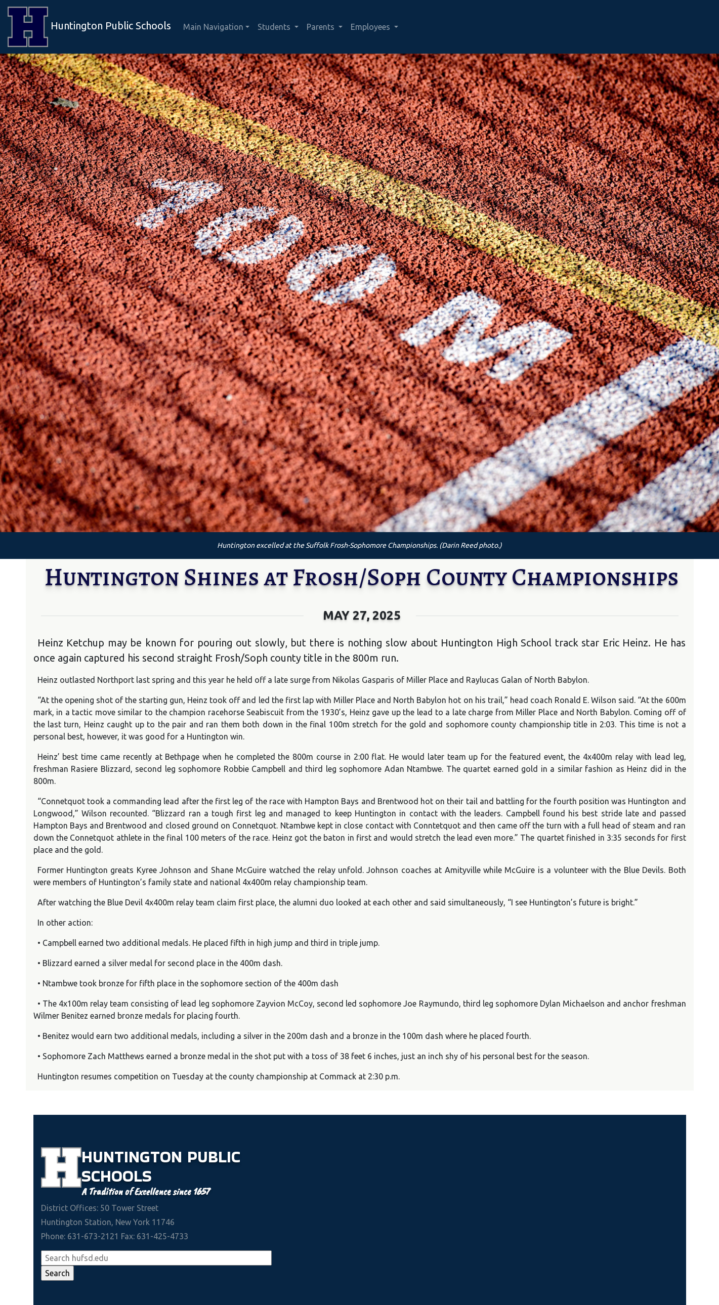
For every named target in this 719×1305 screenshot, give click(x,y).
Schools (116, 1175)
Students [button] (275, 26)
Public (213, 1156)
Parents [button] (321, 26)
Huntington (134, 1156)
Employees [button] (371, 26)
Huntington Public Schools (89, 27)
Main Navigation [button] (213, 26)
